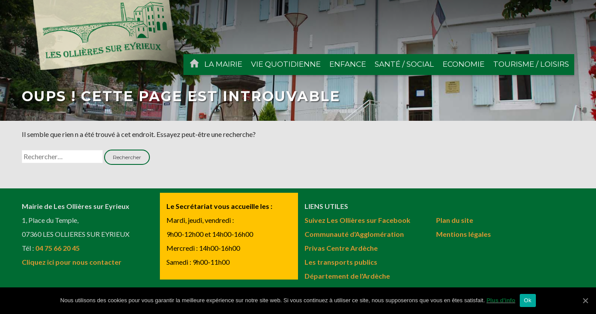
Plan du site (454, 220)
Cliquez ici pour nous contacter (72, 262)
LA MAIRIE (223, 64)
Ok (528, 300)
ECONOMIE (463, 64)
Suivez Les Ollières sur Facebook (357, 220)
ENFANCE (347, 64)
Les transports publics (341, 262)
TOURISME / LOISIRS (531, 64)
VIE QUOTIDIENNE (286, 64)
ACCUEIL (194, 64)
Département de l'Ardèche (347, 276)
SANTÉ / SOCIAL (404, 64)
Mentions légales (463, 234)
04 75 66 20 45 (57, 248)
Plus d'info (501, 300)
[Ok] (585, 300)
